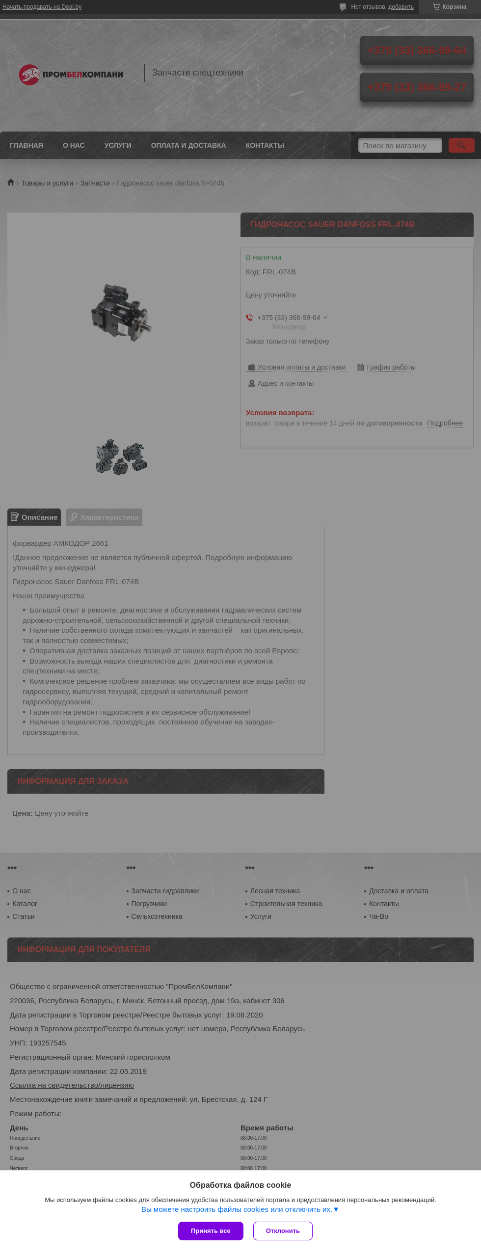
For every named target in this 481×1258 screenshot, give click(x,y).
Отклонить (283, 1230)
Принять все (211, 1230)
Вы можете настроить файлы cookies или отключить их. (236, 1209)
